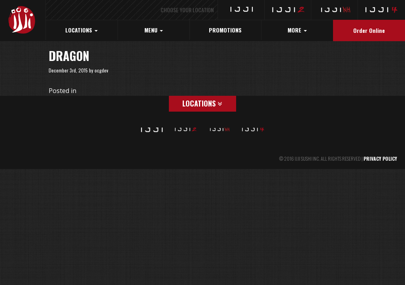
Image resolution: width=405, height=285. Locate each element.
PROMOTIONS (225, 30)
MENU (153, 30)
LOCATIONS (81, 30)
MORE (297, 30)
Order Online (369, 30)
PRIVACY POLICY (380, 158)
